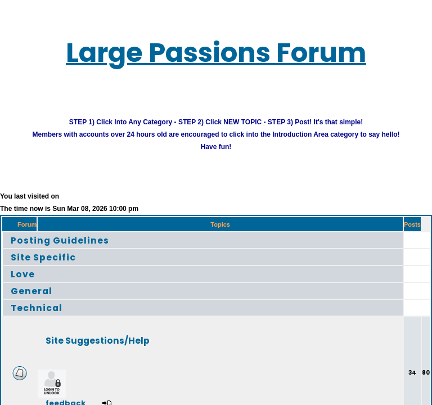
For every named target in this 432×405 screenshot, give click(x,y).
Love (26, 282)
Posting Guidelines (72, 249)
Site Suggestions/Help (120, 349)
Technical (43, 316)
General (37, 299)
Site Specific (51, 266)
